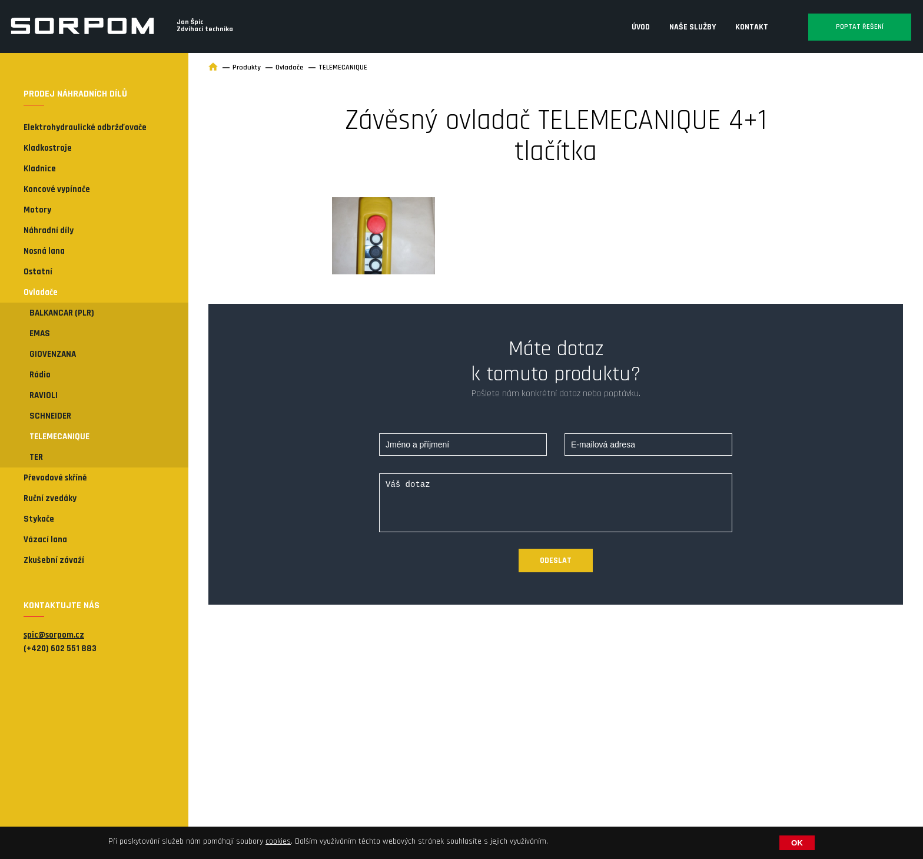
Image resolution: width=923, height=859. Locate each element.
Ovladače (41, 292)
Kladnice (40, 168)
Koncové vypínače (57, 189)
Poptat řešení (860, 26)
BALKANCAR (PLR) (61, 313)
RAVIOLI (43, 395)
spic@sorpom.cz (54, 635)
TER (36, 457)
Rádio (40, 374)
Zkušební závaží (54, 560)
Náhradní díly (49, 230)
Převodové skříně (55, 477)
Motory (37, 209)
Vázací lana (45, 539)
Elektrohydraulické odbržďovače (85, 127)
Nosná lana (44, 251)
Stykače (39, 519)
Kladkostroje (48, 148)
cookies (278, 841)
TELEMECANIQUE (59, 436)
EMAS (39, 333)
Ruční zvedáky (50, 498)
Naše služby (692, 27)
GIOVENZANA (52, 354)
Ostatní (38, 271)
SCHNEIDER (50, 416)
